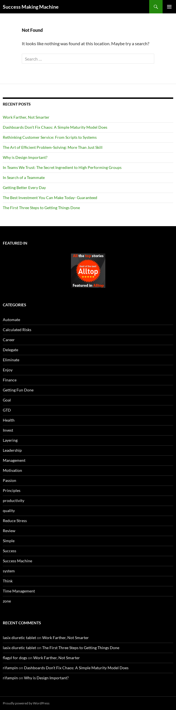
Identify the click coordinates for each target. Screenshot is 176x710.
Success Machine (17, 560)
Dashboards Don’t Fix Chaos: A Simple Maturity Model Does (55, 127)
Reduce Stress (15, 520)
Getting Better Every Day (24, 187)
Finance (9, 379)
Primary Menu (169, 6)
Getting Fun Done (18, 390)
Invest (8, 430)
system (9, 570)
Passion (9, 480)
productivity (13, 500)
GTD (7, 410)
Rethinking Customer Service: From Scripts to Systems (50, 137)
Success (9, 550)
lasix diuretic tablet (19, 637)
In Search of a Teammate (24, 177)
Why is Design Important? (25, 157)
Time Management (19, 591)
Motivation (12, 470)
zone (7, 601)
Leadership (12, 450)
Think (8, 580)
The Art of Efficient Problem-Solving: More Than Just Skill (53, 147)
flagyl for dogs (15, 657)
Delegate (10, 349)
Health (9, 420)
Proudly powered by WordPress (26, 703)
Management (14, 460)
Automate (11, 319)
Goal (7, 400)
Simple (9, 540)
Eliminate (11, 359)
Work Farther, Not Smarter (26, 117)
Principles (11, 490)
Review (9, 530)
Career (9, 339)
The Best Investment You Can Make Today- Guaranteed (50, 197)
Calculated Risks (17, 329)
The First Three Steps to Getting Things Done (41, 207)
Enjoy (8, 369)
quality (9, 510)
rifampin (10, 667)
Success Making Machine (31, 7)
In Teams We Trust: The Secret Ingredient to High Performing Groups (62, 167)
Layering (10, 440)
